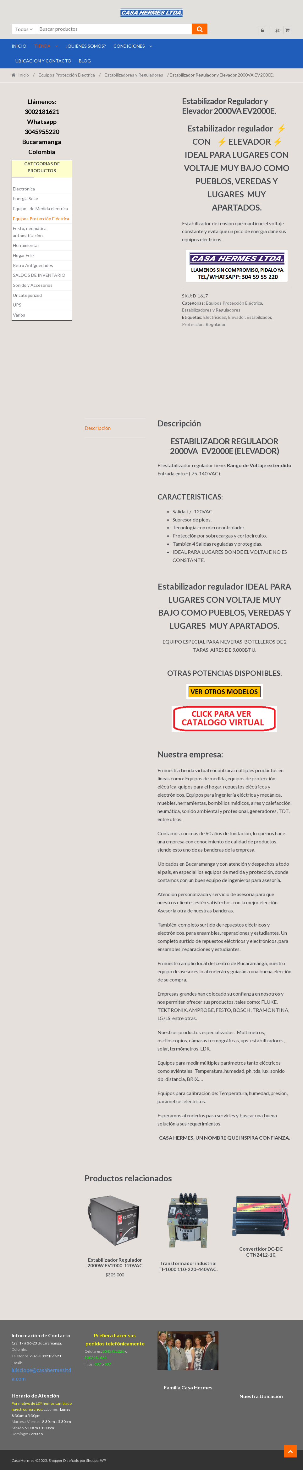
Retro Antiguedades (33, 265)
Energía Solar (25, 198)
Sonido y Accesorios (32, 285)
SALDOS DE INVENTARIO (39, 275)
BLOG (85, 60)
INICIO (19, 46)
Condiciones (129, 46)
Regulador (216, 324)
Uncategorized (27, 295)
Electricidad (214, 317)
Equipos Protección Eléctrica (67, 75)
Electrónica (24, 188)
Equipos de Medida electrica (40, 208)
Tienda (42, 46)
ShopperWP (96, 1459)
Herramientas (26, 245)
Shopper (56, 1459)
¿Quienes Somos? (86, 46)
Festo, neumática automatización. (30, 232)
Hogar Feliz (23, 255)
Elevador (236, 317)
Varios (19, 315)
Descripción (98, 428)
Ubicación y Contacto (43, 60)
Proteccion (193, 324)
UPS (17, 304)
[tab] (115, 428)
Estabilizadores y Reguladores (134, 75)
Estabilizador (259, 317)
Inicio (23, 75)
